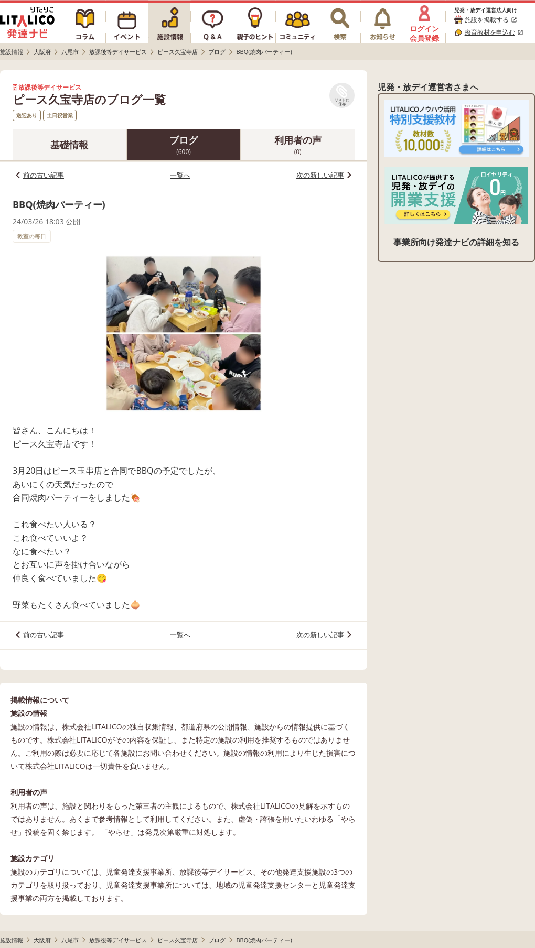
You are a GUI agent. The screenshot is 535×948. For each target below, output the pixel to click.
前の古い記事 (43, 175)
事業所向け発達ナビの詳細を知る (456, 242)
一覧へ (180, 175)
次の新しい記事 (320, 175)
